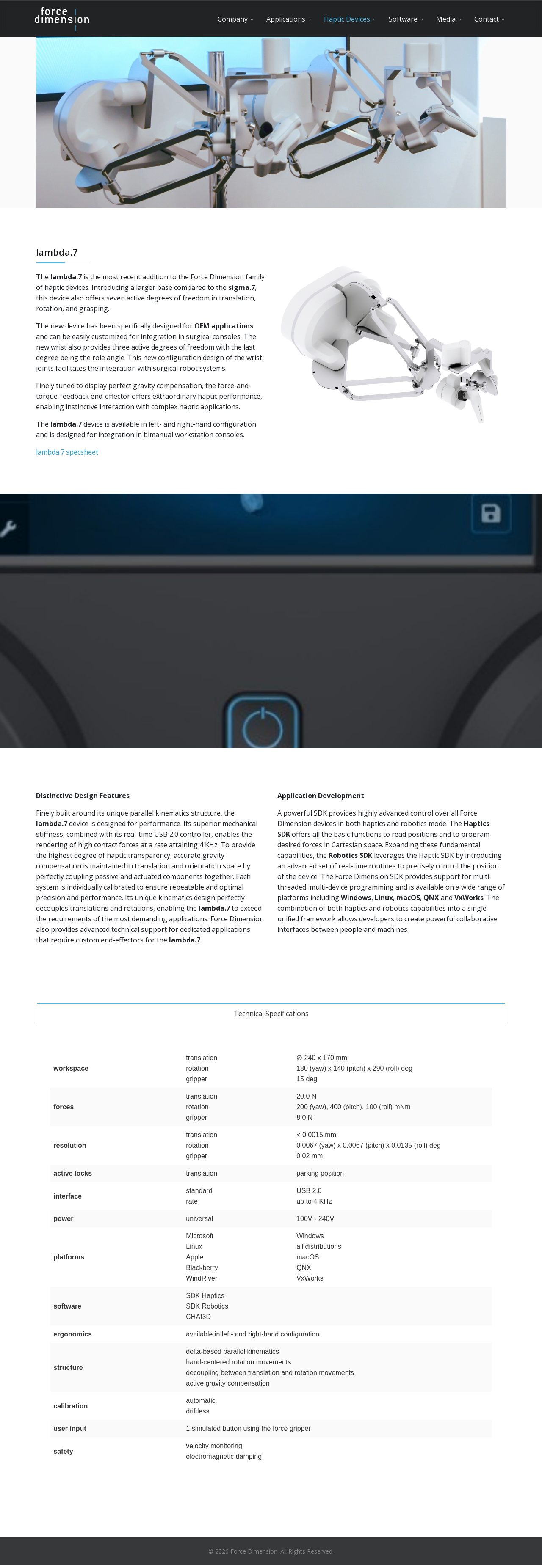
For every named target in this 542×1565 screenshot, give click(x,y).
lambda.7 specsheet (67, 452)
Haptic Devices (347, 19)
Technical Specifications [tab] (271, 1013)
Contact (486, 19)
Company (233, 19)
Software (403, 19)
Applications (285, 19)
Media (446, 19)
